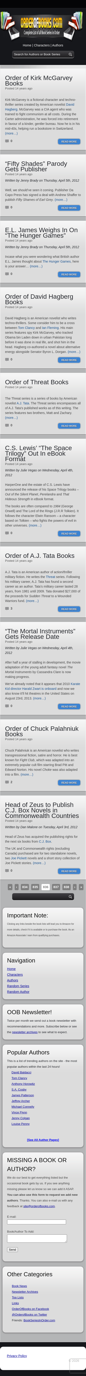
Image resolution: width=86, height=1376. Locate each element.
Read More (69, 141)
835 (35, 887)
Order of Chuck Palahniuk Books (42, 731)
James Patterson (22, 1095)
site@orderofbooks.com (39, 1206)
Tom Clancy (26, 328)
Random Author (18, 992)
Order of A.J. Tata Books (40, 555)
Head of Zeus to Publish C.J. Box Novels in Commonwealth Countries (42, 810)
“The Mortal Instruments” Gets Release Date (40, 634)
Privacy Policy (17, 1357)
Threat (50, 577)
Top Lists (18, 1299)
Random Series (18, 986)
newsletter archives (25, 1032)
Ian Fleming (50, 328)
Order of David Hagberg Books (39, 299)
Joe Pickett (19, 858)
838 (66, 887)
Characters (42, 45)
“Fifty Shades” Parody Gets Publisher (36, 166)
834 (25, 887)
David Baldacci (21, 1072)
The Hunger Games (56, 261)
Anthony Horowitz (23, 1084)
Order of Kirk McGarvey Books (38, 80)
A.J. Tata (23, 403)
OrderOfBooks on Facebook (30, 1310)
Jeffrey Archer (20, 1101)
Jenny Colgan (20, 1118)
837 (56, 887)
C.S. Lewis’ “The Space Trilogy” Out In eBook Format (38, 453)
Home (27, 45)
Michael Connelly (22, 1106)
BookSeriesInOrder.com (39, 1321)
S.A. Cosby (18, 1089)
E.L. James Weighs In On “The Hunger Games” (41, 232)
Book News (19, 1287)
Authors (57, 45)
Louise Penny (20, 1124)
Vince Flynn (19, 1112)
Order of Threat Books (37, 382)
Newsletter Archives (25, 1293)
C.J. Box (45, 841)
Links (15, 1304)
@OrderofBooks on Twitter (29, 1316)
